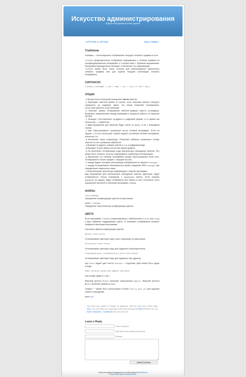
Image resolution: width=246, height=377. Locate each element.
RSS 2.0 (142, 304)
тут (92, 292)
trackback (108, 307)
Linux (89, 304)
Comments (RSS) (129, 369)
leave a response (94, 307)
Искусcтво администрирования (123, 18)
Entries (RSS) (114, 369)
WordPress (143, 368)
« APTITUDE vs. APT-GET (96, 42)
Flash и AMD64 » (151, 42)
